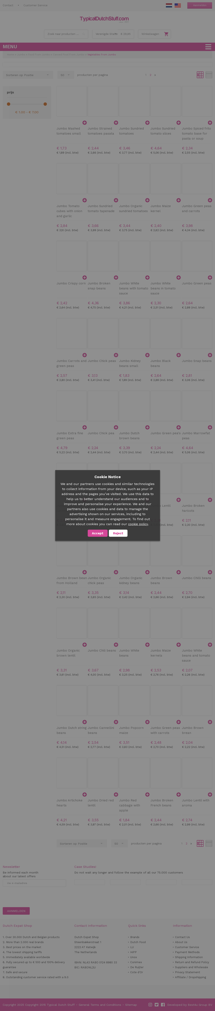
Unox (133, 957)
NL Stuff (169, 5)
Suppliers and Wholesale (191, 967)
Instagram (150, 1005)
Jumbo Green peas (196, 283)
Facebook (163, 1005)
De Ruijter (137, 967)
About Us (181, 942)
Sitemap (131, 1004)
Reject (118, 533)
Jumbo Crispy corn (71, 283)
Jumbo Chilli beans (196, 578)
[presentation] (34, 897)
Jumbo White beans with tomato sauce (133, 288)
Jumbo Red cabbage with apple (129, 805)
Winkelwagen (150, 34)
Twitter (157, 1005)
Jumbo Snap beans (197, 361)
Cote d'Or (136, 972)
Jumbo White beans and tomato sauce (196, 655)
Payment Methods (187, 952)
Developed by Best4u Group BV (189, 1004)
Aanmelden (199, 5)
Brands (134, 937)
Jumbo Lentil (161, 506)
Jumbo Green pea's (166, 433)
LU (132, 947)
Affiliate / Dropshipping (190, 977)
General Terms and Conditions (100, 1004)
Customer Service (35, 5)
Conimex (136, 962)
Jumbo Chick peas (102, 361)
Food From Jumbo (39, 54)
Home (10, 54)
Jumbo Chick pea (101, 433)
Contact (8, 5)
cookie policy (138, 524)
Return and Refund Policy (192, 962)
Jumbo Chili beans (102, 650)
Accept (97, 533)
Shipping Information (189, 957)
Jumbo (21, 54)
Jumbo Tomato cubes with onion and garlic (69, 211)
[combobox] (66, 34)
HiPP (133, 952)
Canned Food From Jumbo (68, 54)
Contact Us (182, 937)
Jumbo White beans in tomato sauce (163, 288)
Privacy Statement (187, 972)
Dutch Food (138, 942)
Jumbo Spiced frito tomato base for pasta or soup (196, 133)
